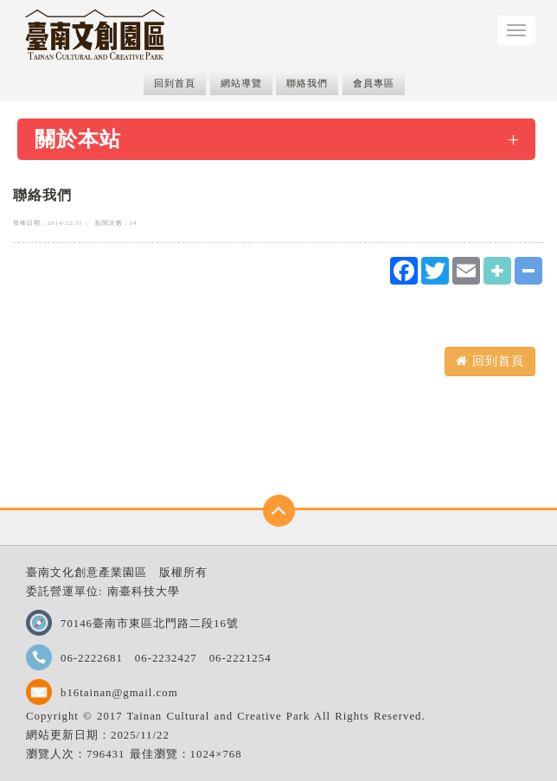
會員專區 (373, 83)
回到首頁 (174, 83)
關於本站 (78, 139)
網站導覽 (241, 83)
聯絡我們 (307, 83)
